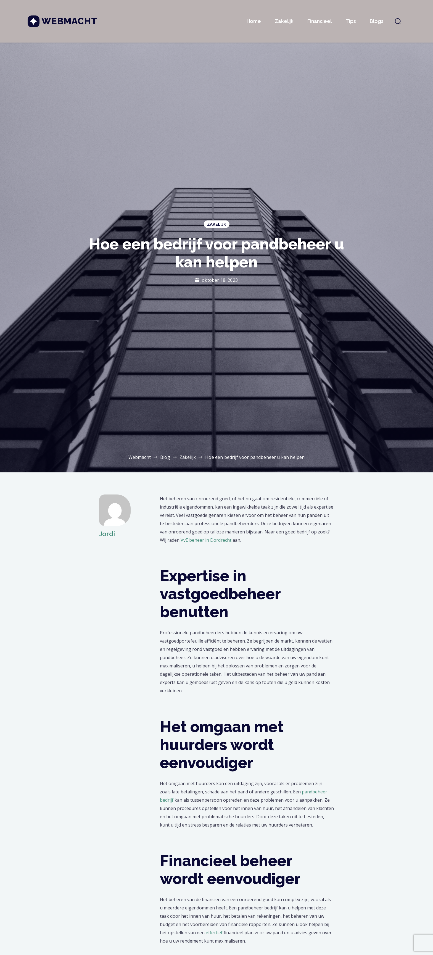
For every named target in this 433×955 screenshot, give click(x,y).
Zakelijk (284, 21)
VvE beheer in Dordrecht (206, 540)
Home (254, 21)
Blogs (377, 21)
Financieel (319, 21)
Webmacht (69, 21)
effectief (214, 933)
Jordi (107, 534)
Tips (350, 21)
